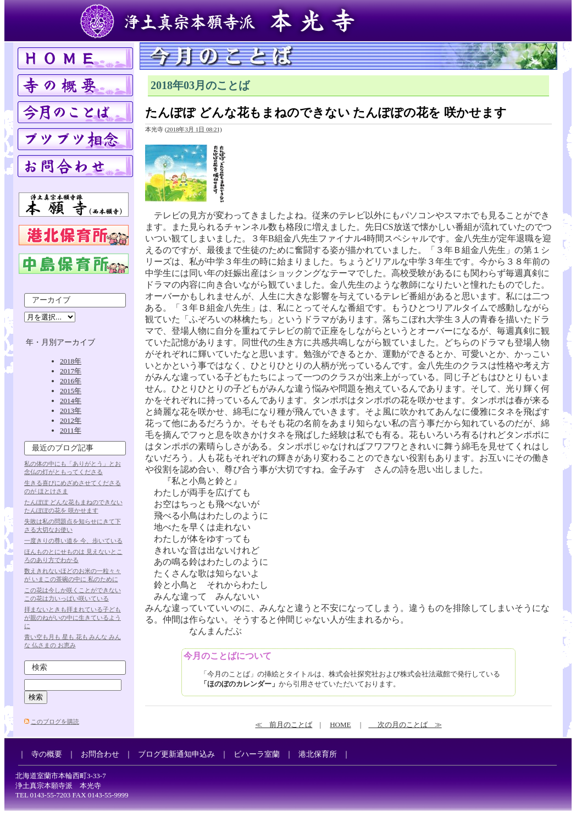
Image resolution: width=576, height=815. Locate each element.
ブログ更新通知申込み (176, 754)
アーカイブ (51, 300)
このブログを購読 (55, 721)
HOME (340, 724)
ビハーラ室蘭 (257, 754)
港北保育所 (317, 754)
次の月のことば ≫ (404, 724)
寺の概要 (46, 754)
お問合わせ (100, 754)
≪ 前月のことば (283, 724)
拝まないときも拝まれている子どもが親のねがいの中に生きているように (72, 617)
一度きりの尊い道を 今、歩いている (73, 540)
